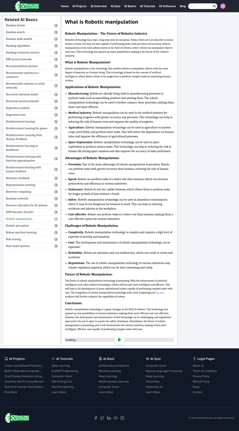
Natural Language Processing (164, 371)
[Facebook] (96, 418)
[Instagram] (122, 418)
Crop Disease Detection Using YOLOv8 (23, 376)
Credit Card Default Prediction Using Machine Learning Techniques (23, 366)
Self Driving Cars (62, 381)
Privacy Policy (201, 376)
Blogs (196, 387)
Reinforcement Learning (114, 381)
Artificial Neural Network (114, 365)
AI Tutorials (147, 6)
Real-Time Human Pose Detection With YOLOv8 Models (25, 387)
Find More (11, 392)
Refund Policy (201, 381)
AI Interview (99, 6)
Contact (197, 392)
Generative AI (154, 387)
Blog (183, 6)
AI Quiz (115, 6)
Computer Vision (62, 376)
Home (65, 6)
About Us (198, 365)
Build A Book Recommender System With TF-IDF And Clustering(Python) (22, 371)
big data (160, 292)
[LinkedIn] (109, 418)
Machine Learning (63, 387)
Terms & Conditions (205, 371)
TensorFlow (153, 381)
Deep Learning (61, 365)
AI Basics (130, 6)
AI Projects (79, 6)
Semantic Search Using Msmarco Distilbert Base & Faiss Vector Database (25, 381)
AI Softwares (167, 6)
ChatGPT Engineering (65, 371)
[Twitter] (102, 418)
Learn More (59, 392)
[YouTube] (116, 418)
